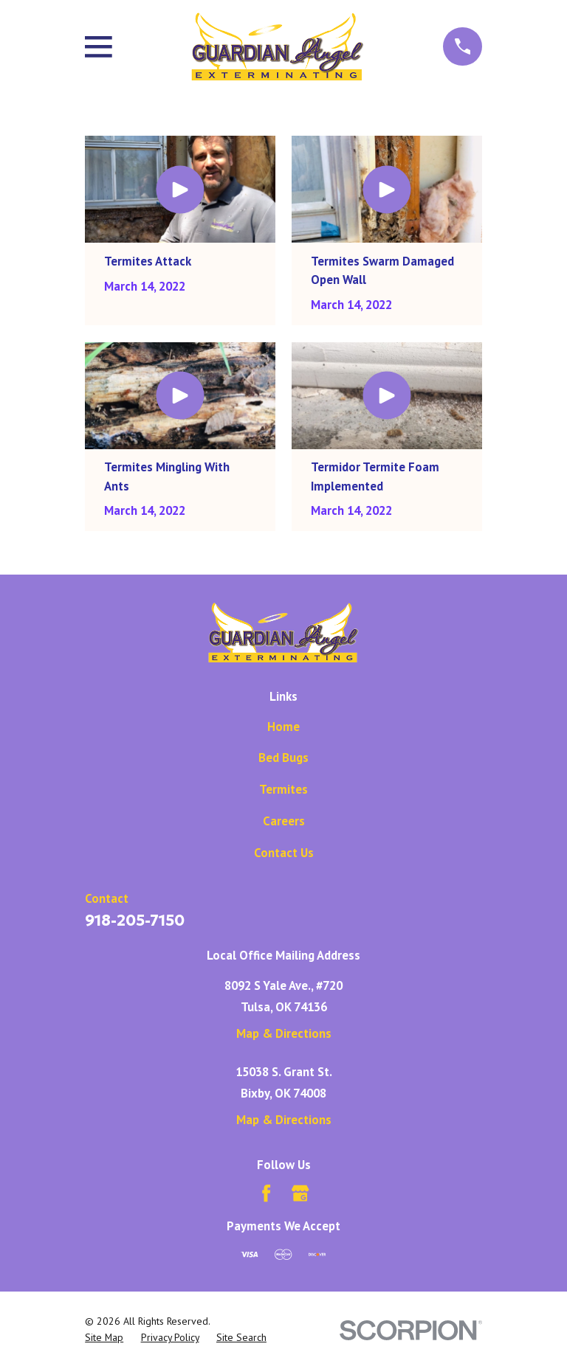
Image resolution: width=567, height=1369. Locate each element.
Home (283, 726)
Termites (283, 789)
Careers (284, 821)
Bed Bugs (283, 757)
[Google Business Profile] (300, 1193)
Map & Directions (283, 1033)
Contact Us (284, 853)
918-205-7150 (135, 920)
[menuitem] (104, 1337)
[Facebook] (266, 1193)
